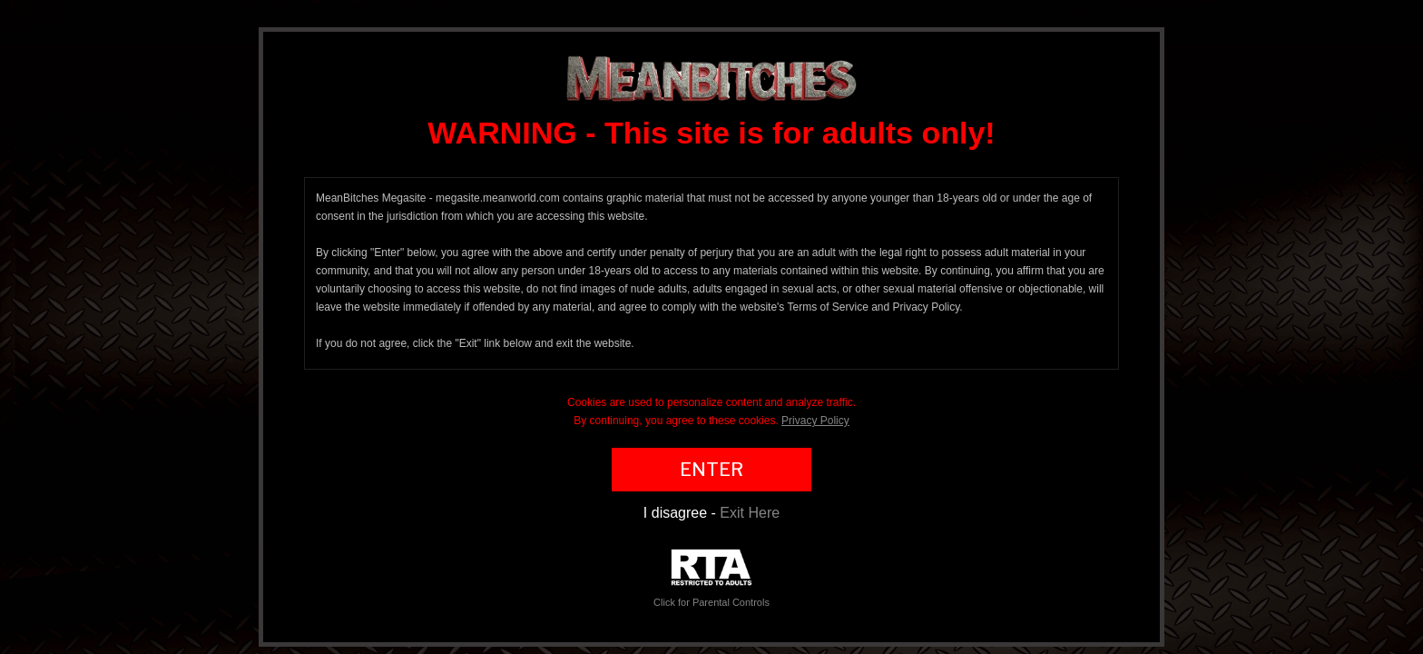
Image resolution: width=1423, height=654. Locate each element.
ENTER (711, 470)
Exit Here (750, 512)
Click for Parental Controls (711, 578)
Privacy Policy (815, 420)
